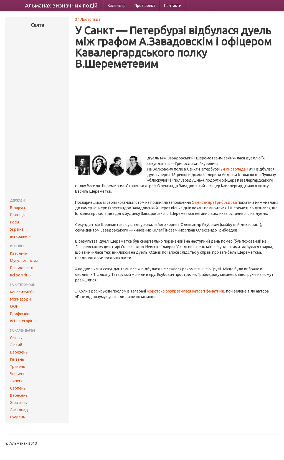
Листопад (19, 410)
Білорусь (18, 207)
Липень (17, 381)
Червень (18, 374)
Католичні (19, 253)
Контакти (172, 5)
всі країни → (21, 236)
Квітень (17, 359)
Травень (17, 366)
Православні (21, 268)
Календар (117, 5)
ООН (14, 306)
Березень (19, 352)
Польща (17, 215)
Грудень (17, 417)
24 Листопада (87, 19)
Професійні (20, 313)
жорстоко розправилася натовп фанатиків (185, 291)
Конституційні (23, 292)
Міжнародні (21, 299)
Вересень (19, 395)
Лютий (16, 345)
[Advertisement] (37, 114)
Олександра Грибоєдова (214, 202)
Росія (14, 222)
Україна (17, 229)
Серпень (18, 388)
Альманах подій (61, 5)
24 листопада (233, 169)
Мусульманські (24, 260)
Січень (16, 338)
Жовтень (18, 402)
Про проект (145, 5)
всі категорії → (23, 321)
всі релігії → (21, 275)
